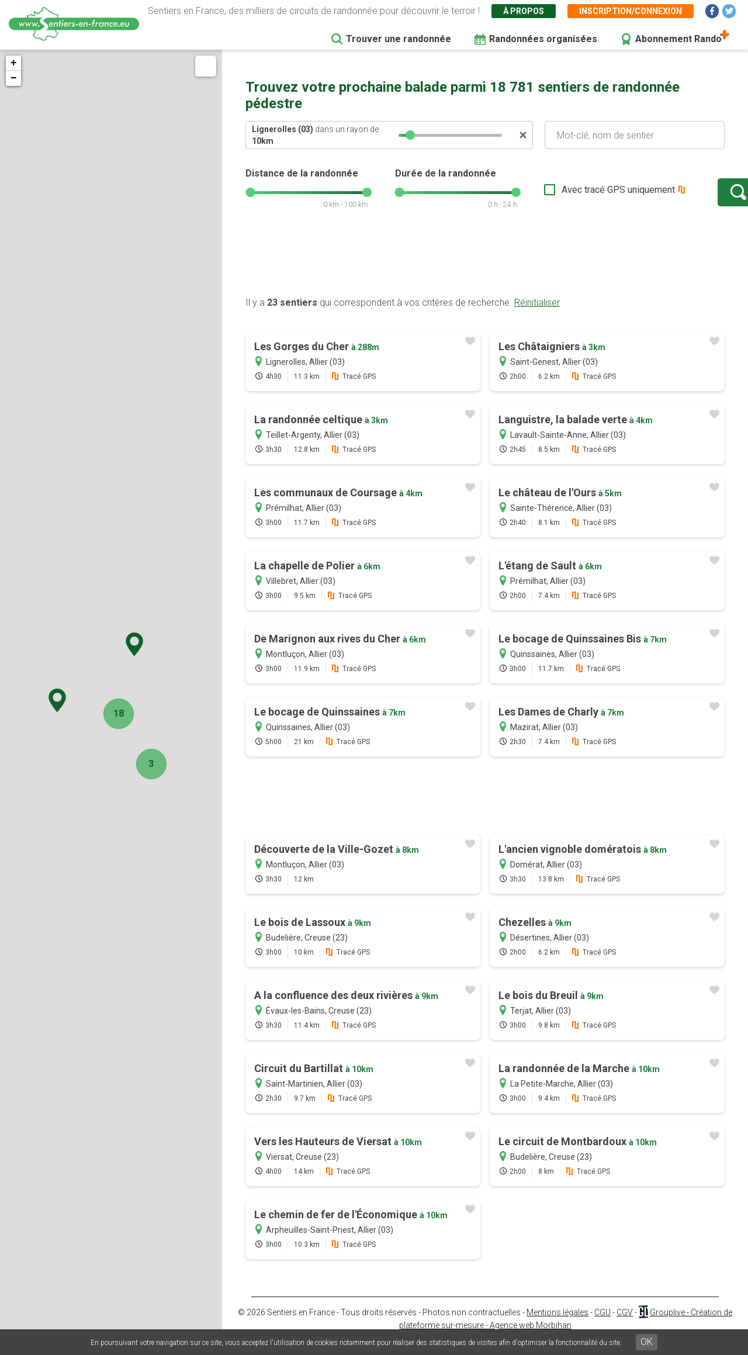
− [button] (14, 78)
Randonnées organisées (543, 38)
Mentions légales (557, 1324)
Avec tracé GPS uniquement (581, 195)
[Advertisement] (485, 270)
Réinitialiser (537, 314)
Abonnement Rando (678, 38)
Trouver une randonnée (398, 38)
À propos (523, 11)
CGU (602, 1324)
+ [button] (14, 63)
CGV (625, 1324)
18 (115, 713)
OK (646, 1341)
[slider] (410, 135)
